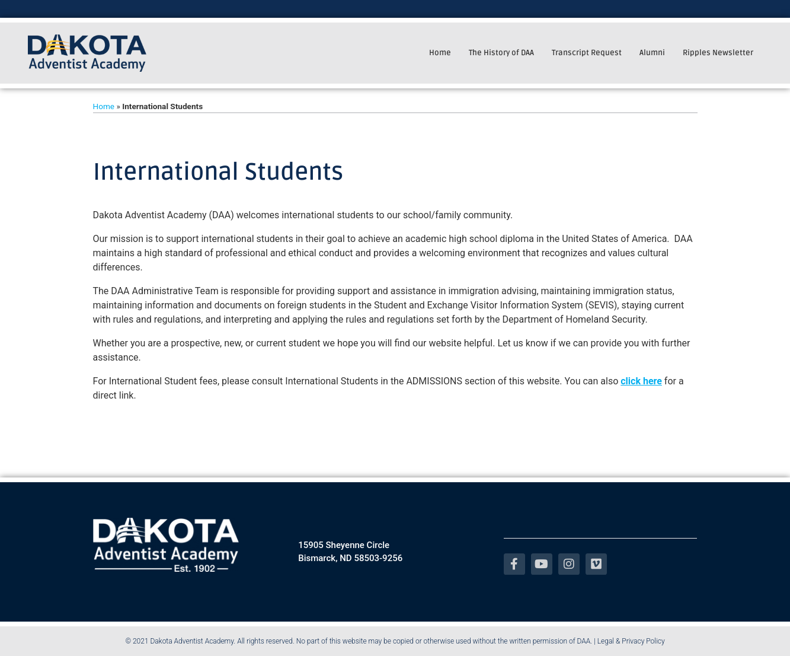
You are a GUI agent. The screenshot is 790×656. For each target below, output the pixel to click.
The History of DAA (501, 53)
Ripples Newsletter (718, 53)
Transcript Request (587, 53)
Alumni (652, 53)
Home (440, 53)
